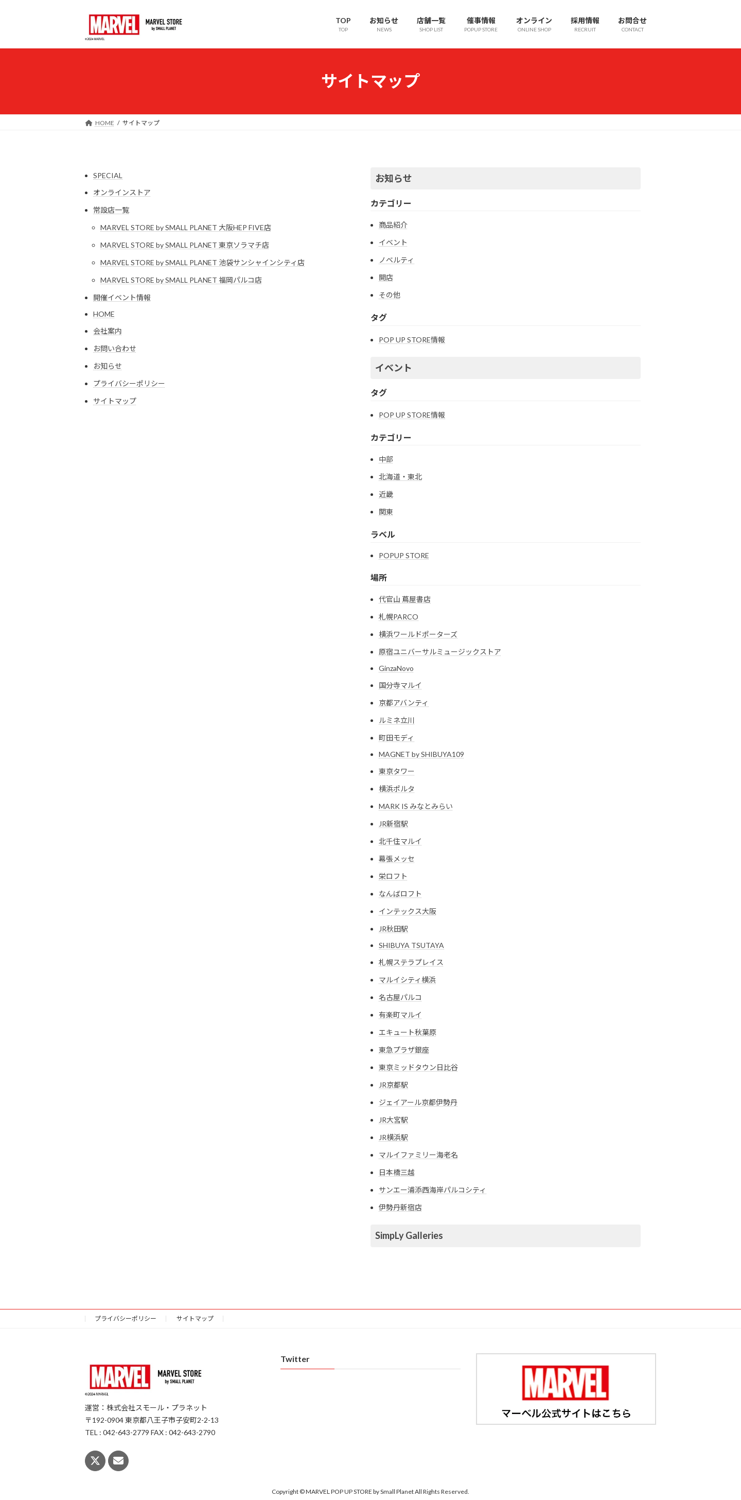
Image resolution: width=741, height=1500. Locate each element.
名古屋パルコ (400, 997)
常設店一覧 (111, 209)
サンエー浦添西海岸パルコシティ (432, 1189)
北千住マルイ (400, 841)
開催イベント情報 (122, 297)
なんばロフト (400, 893)
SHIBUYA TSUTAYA (411, 945)
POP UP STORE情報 (412, 339)
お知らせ (107, 365)
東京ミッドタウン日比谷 (418, 1067)
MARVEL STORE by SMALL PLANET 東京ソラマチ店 (184, 244)
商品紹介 (393, 224)
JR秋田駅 (393, 928)
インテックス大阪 (407, 911)
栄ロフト (393, 876)
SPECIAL (107, 175)
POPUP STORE (404, 555)
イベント (393, 242)
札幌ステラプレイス (411, 962)
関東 (386, 511)
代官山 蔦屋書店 (405, 599)
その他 (389, 294)
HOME (104, 313)
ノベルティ (396, 259)
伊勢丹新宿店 (400, 1207)
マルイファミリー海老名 (418, 1154)
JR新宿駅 (393, 823)
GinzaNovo (396, 668)
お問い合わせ (114, 348)
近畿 (386, 494)
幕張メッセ (397, 858)
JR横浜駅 (393, 1137)
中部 (386, 459)
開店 (386, 277)
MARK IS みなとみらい (416, 806)
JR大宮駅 (393, 1119)
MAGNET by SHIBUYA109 (421, 754)
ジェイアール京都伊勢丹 (418, 1102)
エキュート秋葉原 (407, 1032)
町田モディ (396, 737)
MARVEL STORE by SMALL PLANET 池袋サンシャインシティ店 (202, 262)
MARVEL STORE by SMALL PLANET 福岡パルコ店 (181, 279)
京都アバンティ (404, 702)
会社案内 (107, 330)
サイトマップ (114, 400)
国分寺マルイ (400, 685)
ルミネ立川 (397, 720)
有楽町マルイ (400, 1014)
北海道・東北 (400, 476)
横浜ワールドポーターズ (418, 634)
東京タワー (397, 771)
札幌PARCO (398, 616)
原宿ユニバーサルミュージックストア (440, 651)
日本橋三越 (397, 1172)
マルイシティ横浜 (407, 979)
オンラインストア (122, 192)
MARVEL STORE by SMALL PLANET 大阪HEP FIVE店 (185, 227)
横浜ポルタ (397, 788)
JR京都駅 (393, 1084)
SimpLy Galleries (409, 1235)
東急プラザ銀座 (404, 1049)
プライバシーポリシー (129, 383)
